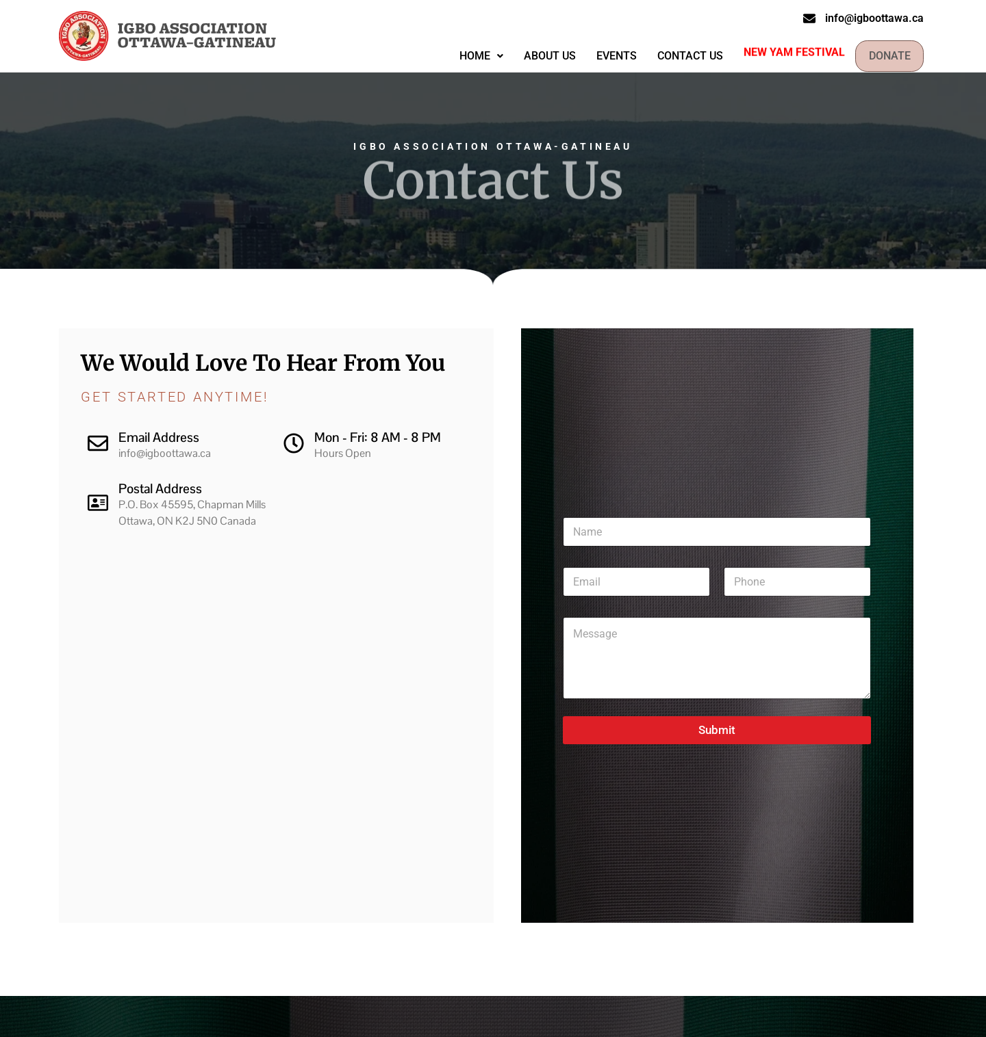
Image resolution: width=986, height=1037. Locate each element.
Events (609, 55)
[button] (474, 56)
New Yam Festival (786, 50)
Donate (885, 56)
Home (474, 55)
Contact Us (683, 55)
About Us (542, 55)
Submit (716, 730)
